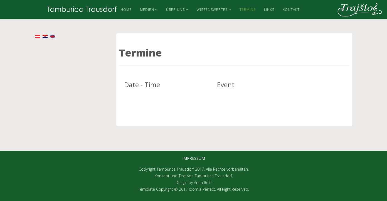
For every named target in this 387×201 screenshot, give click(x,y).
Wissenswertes (212, 9)
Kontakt (291, 9)
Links (269, 9)
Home (126, 9)
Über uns (175, 9)
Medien (147, 9)
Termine (248, 9)
